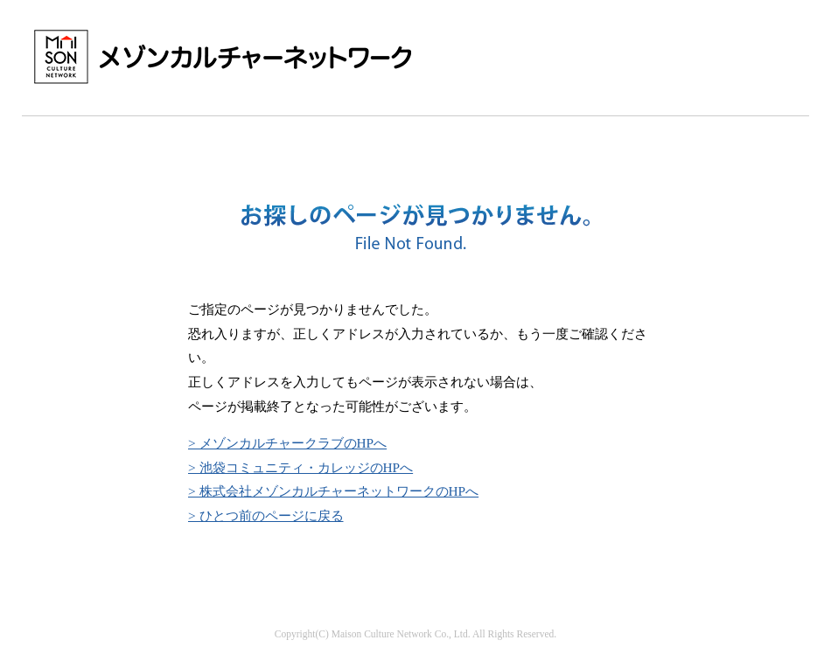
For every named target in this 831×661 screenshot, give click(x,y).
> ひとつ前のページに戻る (266, 515)
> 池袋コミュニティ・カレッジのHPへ (300, 467)
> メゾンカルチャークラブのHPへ (287, 442)
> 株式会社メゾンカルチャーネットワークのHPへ (333, 491)
